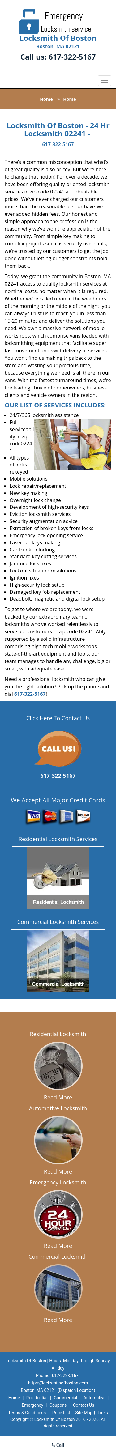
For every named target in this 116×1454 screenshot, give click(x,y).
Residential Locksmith (58, 1034)
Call (58, 1445)
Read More (58, 1097)
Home (46, 99)
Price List (61, 1412)
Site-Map (83, 1412)
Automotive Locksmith (58, 1108)
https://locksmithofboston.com (58, 1382)
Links (103, 1412)
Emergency (32, 1405)
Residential (37, 1397)
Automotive (95, 1397)
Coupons (58, 1405)
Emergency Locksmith (58, 1182)
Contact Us (83, 1405)
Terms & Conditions (27, 1412)
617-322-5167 (72, 57)
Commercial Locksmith (58, 1256)
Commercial (65, 1397)
